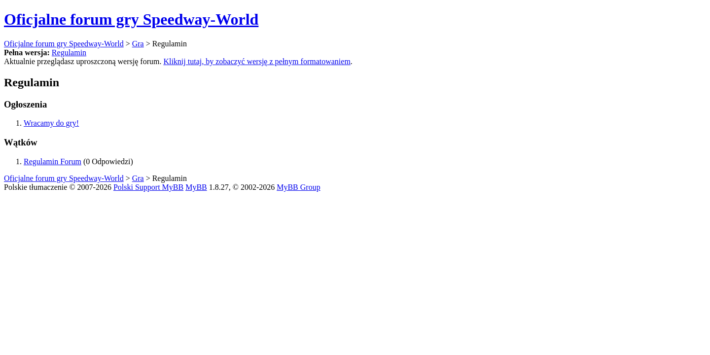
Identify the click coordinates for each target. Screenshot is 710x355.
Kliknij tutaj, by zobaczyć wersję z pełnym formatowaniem (256, 61)
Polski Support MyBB (148, 187)
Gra (138, 43)
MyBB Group (298, 187)
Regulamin (69, 52)
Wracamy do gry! (51, 123)
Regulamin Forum (52, 161)
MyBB (196, 187)
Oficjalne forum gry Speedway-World (131, 19)
